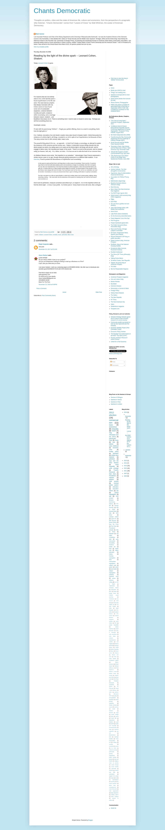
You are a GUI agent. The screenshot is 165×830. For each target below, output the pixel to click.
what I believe (114, 796)
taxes (111, 425)
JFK (115, 623)
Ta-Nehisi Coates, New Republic (120, 260)
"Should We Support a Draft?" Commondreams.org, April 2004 (120, 152)
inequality (115, 429)
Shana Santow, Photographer (119, 102)
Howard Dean (113, 511)
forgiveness (112, 720)
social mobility (114, 766)
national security (113, 750)
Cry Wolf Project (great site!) (119, 193)
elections (111, 544)
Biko (110, 591)
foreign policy (114, 451)
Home (64, 292)
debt (110, 539)
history (111, 554)
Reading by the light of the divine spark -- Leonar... (128, 426)
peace (110, 567)
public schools (112, 757)
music (59, 234)
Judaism (41, 234)
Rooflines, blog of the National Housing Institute (120, 245)
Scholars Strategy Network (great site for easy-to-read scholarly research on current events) (120, 318)
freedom (111, 722)
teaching (113, 781)
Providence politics (114, 660)
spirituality (64, 234)
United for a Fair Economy (118, 341)
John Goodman (113, 634)
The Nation (114, 295)
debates (111, 710)
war (110, 496)
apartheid (111, 699)
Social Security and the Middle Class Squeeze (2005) (120, 143)
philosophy (111, 751)
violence (111, 580)
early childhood (114, 446)
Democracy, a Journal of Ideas (120, 288)
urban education (113, 789)
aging (115, 695)
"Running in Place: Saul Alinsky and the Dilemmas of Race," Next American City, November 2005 (120, 148)
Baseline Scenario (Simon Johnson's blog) (118, 183)
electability (112, 543)
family (117, 716)
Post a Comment (41, 288)
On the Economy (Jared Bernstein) (121, 216)
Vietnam (111, 477)
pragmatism (112, 755)
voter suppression (114, 790)
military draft (112, 565)
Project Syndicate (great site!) (119, 223)
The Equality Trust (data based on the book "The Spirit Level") (121, 334)
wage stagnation (114, 792)
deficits (111, 444)
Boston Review (115, 281)
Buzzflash (114, 284)
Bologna (111, 500)
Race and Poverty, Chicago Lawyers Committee (119, 229)
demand (111, 712)
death (113, 708)
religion (111, 570)
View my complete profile (41, 47)
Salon (112, 304)
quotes (110, 759)
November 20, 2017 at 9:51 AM (48, 249)
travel (114, 431)
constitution (112, 537)
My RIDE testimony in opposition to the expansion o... (128, 441)
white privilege (114, 468)
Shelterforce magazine (117, 306)
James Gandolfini (114, 625)
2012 (125, 468)
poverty (111, 753)
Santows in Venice (116, 399)
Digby (112, 199)
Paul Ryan (114, 526)
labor (110, 559)
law (117, 490)
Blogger (90, 820)
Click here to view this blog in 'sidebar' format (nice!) (119, 79)
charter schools (113, 705)
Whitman (114, 690)
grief (117, 722)
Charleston (111, 598)
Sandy (110, 675)
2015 (125, 460)
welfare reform (114, 794)
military (114, 742)
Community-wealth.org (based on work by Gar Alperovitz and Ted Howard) (120, 324)
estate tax (112, 546)
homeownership (113, 727)
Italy (110, 513)
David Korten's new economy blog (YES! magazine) (121, 196)
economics (113, 427)
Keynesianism (112, 640)
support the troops (114, 776)
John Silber (112, 636)
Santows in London (116, 404)
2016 (125, 412)
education (115, 487)
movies (116, 746)
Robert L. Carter (113, 671)
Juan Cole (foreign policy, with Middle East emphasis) (119, 208)
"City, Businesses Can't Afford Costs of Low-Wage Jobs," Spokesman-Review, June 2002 (120, 157)
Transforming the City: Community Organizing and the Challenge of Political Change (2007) (121, 138)
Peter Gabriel (112, 658)
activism (116, 692)
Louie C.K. (114, 518)
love (110, 736)
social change (114, 764)
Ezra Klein (114, 201)
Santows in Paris (116, 402)
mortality (55, 234)
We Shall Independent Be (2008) (120, 135)
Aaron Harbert (43, 255)
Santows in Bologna (117, 397)
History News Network (117, 293)
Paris (115, 656)
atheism (111, 479)
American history (114, 587)
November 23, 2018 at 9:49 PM (48, 284)
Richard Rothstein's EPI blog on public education (120, 237)
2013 (125, 466)
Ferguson (111, 619)
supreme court (114, 576)
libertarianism (112, 735)
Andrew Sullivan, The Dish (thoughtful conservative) (118, 170)
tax (116, 777)
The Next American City (118, 302)
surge (112, 777)
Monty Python (113, 522)
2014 (125, 463)
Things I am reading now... (118, 92)
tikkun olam (71, 234)
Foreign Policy (115, 290)
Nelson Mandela (114, 649)
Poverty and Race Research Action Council (119, 338)
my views (113, 748)
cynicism (116, 707)
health (112, 723)
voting (110, 582)
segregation (112, 572)
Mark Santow (40, 34)
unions (114, 578)
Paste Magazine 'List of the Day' (120, 218)
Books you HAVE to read (118, 90)
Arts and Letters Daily (117, 279)
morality (111, 744)
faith (112, 716)
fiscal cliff (113, 718)
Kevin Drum (114, 211)
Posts (112, 362)
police (116, 567)
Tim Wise (113, 266)
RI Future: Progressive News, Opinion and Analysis (119, 233)
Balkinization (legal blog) (118, 181)
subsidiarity (111, 774)
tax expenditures (114, 779)
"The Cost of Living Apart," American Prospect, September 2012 (120, 122)
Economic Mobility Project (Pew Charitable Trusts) (120, 328)
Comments (114, 365)
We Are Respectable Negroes (119, 269)
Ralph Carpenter (44, 244)
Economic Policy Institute (118, 331)
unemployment (112, 787)
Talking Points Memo (117, 258)
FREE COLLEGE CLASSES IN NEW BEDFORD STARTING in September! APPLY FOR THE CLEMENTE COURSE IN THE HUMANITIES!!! (120, 108)
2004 (125, 476)
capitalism (111, 703)
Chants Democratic (62, 10)
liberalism (115, 453)
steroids (111, 770)
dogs (117, 712)
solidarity (111, 574)
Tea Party (116, 679)
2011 (125, 471)
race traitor (114, 569)
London (111, 641)
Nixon (112, 651)
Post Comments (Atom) (49, 295)
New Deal (112, 474)
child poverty (114, 481)
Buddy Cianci (112, 593)
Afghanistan (112, 585)
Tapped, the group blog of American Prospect (118, 263)
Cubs (110, 608)
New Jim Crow (114, 524)
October (128, 450)
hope (110, 729)
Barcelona (113, 589)
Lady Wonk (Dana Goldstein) (119, 214)
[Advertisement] (120, 62)
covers (110, 707)
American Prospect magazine (119, 277)
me (110, 742)
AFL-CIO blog (115, 167)
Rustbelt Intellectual (116, 252)
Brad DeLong (115, 187)
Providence (112, 475)
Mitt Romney (112, 520)
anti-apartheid (112, 697)
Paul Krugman (115, 220)
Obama (116, 653)
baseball (111, 533)
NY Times (114, 299)
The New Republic (116, 297)
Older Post (99, 292)
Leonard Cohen (43, 63)
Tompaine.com (115, 308)
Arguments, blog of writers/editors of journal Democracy (121, 173)
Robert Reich (112, 673)
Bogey (115, 591)
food (110, 548)
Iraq (110, 433)
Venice (110, 686)
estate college (114, 714)
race (113, 442)
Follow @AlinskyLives (115, 353)
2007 (125, 473)
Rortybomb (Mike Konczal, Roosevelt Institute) (118, 249)
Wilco (110, 692)
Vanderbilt (111, 684)
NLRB (117, 647)
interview (36, 159)
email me (113, 808)
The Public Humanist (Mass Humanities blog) (119, 225)
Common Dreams (116, 286)
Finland (111, 621)
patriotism (112, 459)
